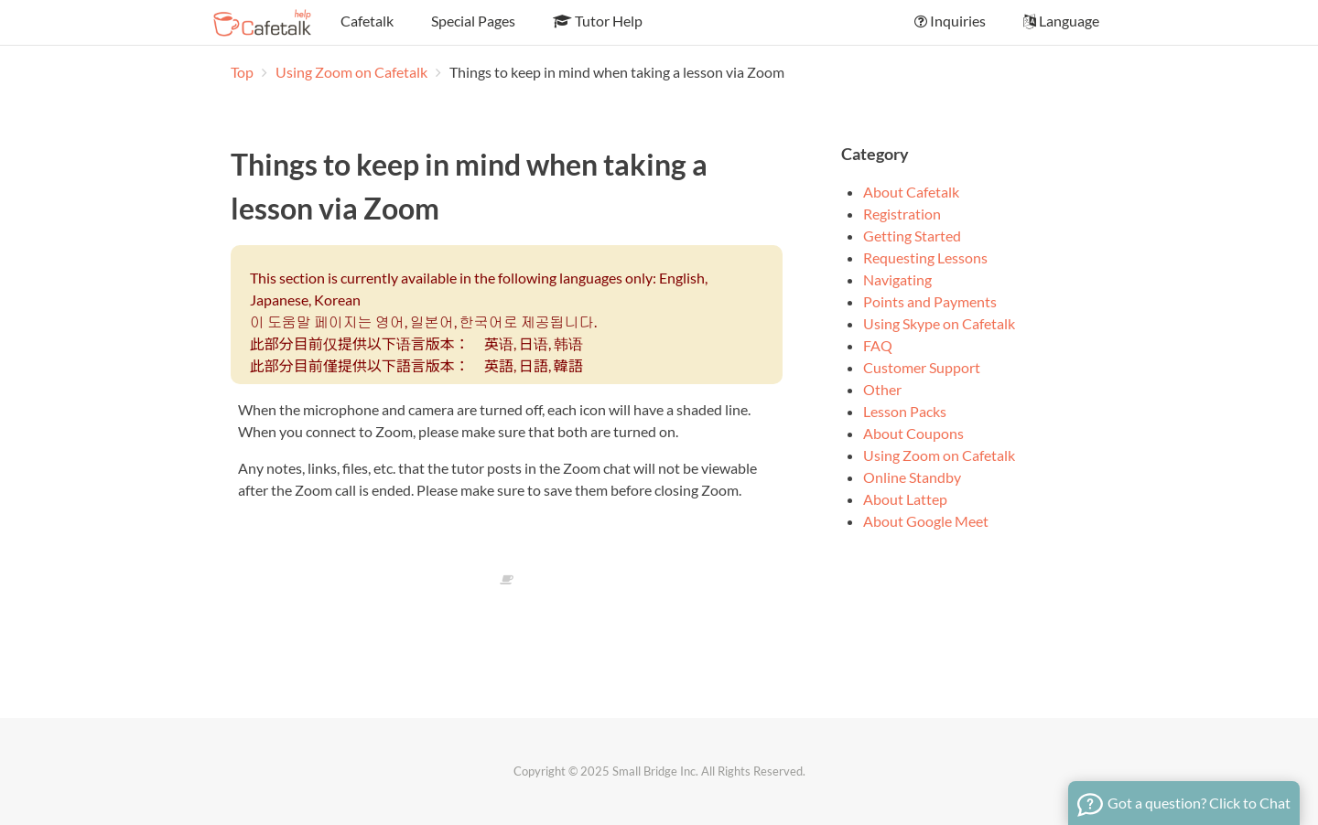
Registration (902, 213)
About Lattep (905, 499)
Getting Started (912, 235)
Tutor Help (596, 20)
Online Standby (912, 477)
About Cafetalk (911, 191)
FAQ (877, 345)
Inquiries (949, 20)
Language (1060, 20)
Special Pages (471, 20)
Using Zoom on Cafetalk (352, 71)
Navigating (897, 279)
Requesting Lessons (925, 257)
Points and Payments (930, 301)
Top (242, 71)
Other (882, 389)
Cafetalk (366, 20)
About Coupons (913, 433)
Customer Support (921, 367)
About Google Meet (925, 521)
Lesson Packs (904, 411)
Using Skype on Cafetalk (939, 323)
